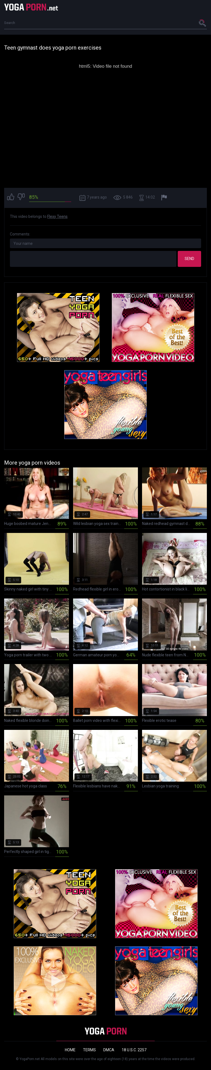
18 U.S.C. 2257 (134, 1050)
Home (70, 1050)
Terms (89, 1050)
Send (189, 258)
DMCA (108, 1050)
